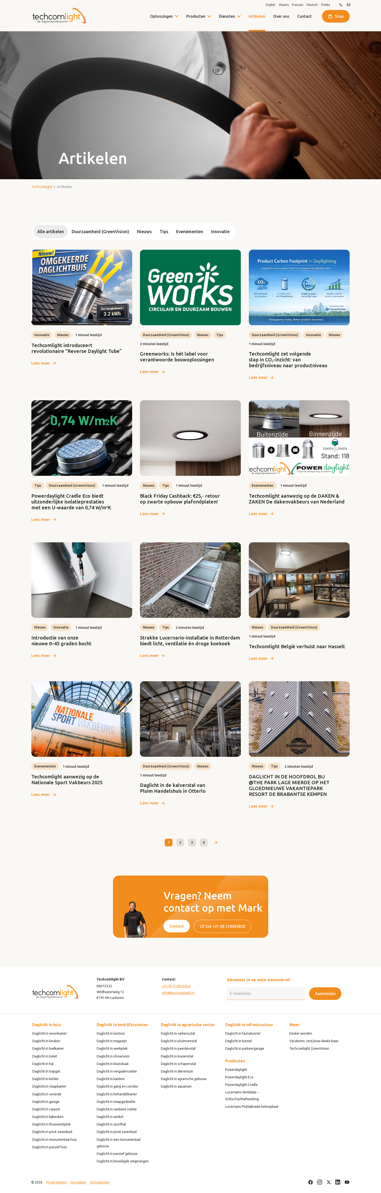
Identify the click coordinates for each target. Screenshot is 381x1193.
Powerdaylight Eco (239, 1077)
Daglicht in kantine (111, 1079)
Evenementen (189, 231)
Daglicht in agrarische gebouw (184, 1079)
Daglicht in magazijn (112, 1041)
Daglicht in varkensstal (178, 1033)
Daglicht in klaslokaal (113, 1064)
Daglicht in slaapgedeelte (116, 1102)
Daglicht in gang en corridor (117, 1086)
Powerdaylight (236, 1070)
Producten (195, 16)
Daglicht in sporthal (111, 1124)
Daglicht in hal (43, 1064)
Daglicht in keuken (46, 1041)
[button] (209, 16)
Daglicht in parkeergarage (244, 1048)
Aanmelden (325, 993)
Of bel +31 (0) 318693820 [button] (222, 926)
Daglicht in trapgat (46, 1071)
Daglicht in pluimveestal (179, 1041)
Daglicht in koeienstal (177, 1056)
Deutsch (312, 4)
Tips (164, 231)
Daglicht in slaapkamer (49, 1086)
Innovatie (220, 231)
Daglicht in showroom (113, 1056)
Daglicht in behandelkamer (117, 1094)
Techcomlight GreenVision (309, 1048)
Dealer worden (300, 1033)
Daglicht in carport (46, 1109)
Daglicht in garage (46, 1102)
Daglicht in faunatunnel (242, 1033)
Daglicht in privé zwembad (52, 1132)
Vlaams (284, 4)
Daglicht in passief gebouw (117, 1154)
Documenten (100, 1182)
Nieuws (144, 231)
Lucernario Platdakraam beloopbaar (251, 1106)
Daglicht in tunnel (238, 1041)
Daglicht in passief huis (49, 1147)
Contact (304, 16)
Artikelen (257, 16)
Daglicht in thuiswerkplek (51, 1124)
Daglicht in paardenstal (178, 1048)
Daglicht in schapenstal (178, 1064)
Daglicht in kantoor (111, 1033)
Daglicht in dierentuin (177, 1071)
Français (297, 4)
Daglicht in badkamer (48, 1048)
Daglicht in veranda (46, 1094)
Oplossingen (161, 16)
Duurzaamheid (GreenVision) (100, 231)
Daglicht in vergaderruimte (117, 1071)
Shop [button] (339, 16)
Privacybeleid (56, 1182)
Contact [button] (176, 926)
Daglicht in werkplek (112, 1048)
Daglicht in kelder (45, 1079)
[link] (81, 308)
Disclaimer (78, 1182)
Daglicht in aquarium (176, 1086)
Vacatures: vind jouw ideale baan (313, 1041)
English (270, 4)
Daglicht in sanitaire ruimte (117, 1109)
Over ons (281, 16)
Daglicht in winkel (110, 1117)
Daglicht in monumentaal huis (54, 1140)
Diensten (227, 16)
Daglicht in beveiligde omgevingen (123, 1161)
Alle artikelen (50, 231)
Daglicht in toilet (44, 1056)
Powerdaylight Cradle (241, 1085)
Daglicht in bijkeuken (48, 1117)
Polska (325, 4)
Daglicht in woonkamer (49, 1033)
